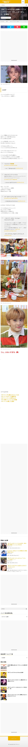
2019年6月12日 (8, 235)
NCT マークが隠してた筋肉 (8, 401)
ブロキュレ (17, 744)
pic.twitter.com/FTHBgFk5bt (10, 179)
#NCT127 (17, 229)
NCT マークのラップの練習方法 (9, 396)
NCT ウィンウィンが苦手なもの (9, 398)
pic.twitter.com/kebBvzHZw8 (10, 165)
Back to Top (14, 738)
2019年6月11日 (19, 168)
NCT (9, 17)
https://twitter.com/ (6, 84)
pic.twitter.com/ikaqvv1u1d (10, 230)
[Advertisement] (14, 45)
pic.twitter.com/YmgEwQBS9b (11, 198)
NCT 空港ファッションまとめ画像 (9, 399)
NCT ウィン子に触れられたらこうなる (10, 394)
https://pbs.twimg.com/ (7, 303)
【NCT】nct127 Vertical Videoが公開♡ (15, 672)
